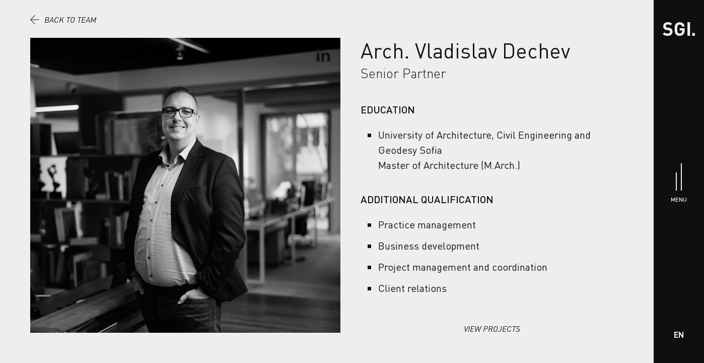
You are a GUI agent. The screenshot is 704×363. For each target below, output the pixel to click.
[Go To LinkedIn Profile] (322, 55)
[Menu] (679, 181)
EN (679, 334)
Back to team (63, 20)
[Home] (679, 29)
